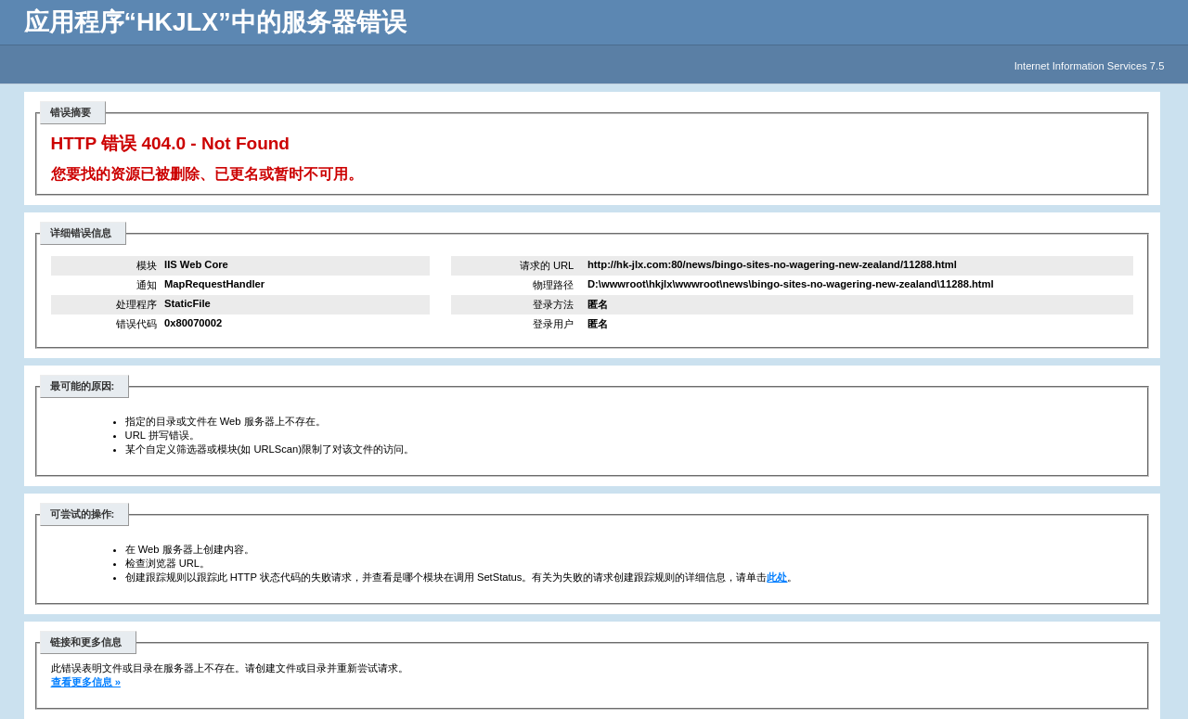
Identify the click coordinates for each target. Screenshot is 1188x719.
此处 (777, 577)
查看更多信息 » (86, 681)
